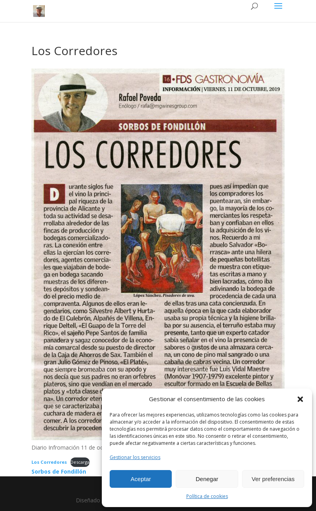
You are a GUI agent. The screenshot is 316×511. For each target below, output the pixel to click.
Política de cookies (207, 496)
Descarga (80, 462)
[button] (300, 399)
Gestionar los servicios (135, 457)
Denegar (207, 479)
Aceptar (140, 479)
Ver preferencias (273, 479)
